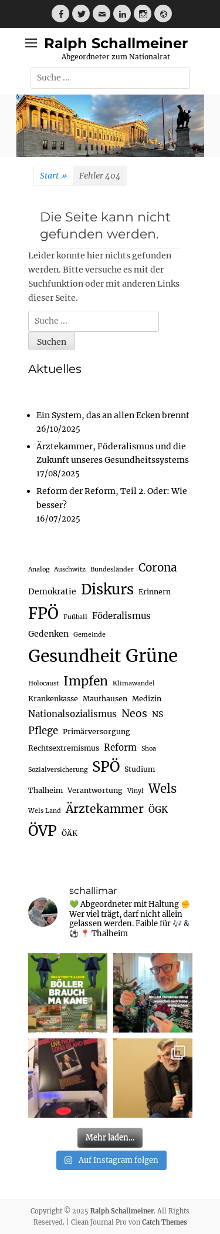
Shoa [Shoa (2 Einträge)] (148, 748)
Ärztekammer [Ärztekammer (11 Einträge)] (105, 809)
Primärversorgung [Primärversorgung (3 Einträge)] (96, 731)
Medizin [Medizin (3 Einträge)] (146, 698)
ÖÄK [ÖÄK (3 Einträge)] (69, 833)
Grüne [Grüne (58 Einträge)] (152, 656)
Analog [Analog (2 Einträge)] (38, 569)
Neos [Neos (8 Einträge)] (134, 713)
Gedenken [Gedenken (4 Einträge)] (48, 633)
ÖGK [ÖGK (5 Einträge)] (158, 809)
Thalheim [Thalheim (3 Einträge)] (45, 790)
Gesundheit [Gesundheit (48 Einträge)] (74, 656)
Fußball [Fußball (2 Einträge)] (75, 617)
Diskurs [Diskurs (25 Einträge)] (107, 589)
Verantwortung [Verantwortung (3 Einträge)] (95, 790)
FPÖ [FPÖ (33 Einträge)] (43, 613)
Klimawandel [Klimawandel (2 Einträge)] (134, 683)
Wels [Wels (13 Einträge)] (162, 788)
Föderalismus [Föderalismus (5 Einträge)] (121, 615)
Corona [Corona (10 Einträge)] (157, 567)
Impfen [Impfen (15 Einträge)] (85, 681)
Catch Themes (164, 1222)
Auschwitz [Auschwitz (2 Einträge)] (70, 569)
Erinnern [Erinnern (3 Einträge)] (154, 591)
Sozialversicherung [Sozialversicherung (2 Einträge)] (57, 770)
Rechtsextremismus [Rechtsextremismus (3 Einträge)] (63, 748)
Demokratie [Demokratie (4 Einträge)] (52, 591)
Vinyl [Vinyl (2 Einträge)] (135, 791)
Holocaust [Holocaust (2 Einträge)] (43, 683)
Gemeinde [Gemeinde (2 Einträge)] (89, 634)
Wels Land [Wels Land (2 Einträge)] (44, 811)
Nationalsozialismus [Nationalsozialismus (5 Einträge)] (72, 713)
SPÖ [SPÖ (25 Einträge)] (106, 767)
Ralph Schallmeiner (116, 43)
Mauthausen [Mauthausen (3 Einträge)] (105, 698)
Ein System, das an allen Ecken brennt (112, 415)
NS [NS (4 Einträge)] (157, 714)
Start (53, 176)
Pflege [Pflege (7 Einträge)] (43, 731)
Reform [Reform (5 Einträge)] (120, 747)
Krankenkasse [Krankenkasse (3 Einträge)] (53, 698)
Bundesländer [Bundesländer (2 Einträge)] (112, 569)
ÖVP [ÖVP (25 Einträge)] (42, 831)
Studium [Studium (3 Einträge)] (139, 769)
